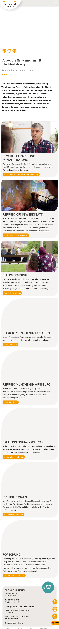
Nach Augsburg (10, 402)
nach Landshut (10, 344)
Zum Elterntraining (12, 293)
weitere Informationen (14, 457)
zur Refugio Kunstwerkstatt (16, 235)
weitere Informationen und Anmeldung (21, 174)
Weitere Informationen (14, 575)
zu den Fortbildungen (13, 514)
